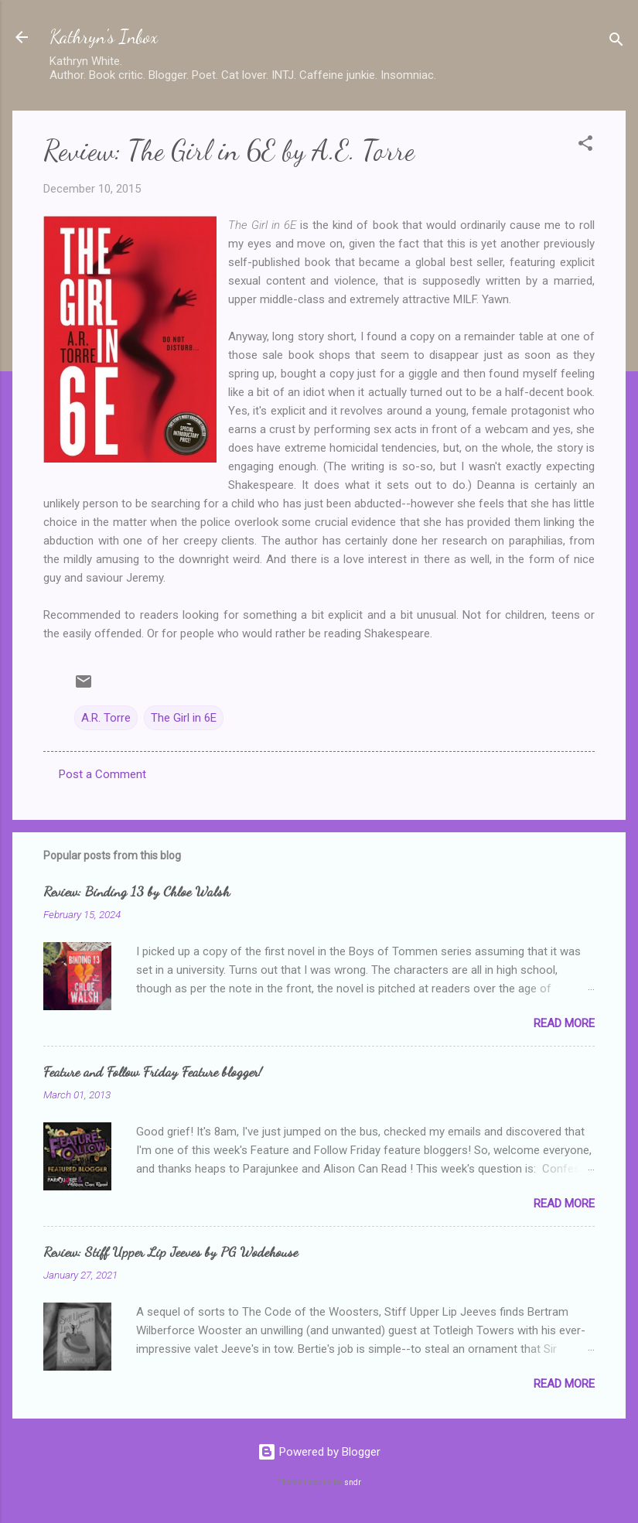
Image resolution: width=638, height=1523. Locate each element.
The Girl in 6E (184, 718)
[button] (585, 146)
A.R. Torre (106, 718)
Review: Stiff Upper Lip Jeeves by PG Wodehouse (170, 1251)
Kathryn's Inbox (103, 37)
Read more (564, 1023)
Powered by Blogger (319, 1452)
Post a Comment (102, 774)
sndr (352, 1482)
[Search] (616, 42)
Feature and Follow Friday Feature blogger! (152, 1071)
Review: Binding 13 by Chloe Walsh (136, 891)
